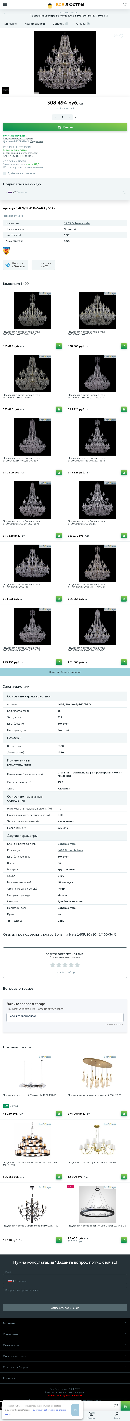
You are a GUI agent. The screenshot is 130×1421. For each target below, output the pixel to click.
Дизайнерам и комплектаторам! (20, 153)
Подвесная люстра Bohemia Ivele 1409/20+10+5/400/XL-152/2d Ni (21, 649)
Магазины (65, 1323)
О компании (65, 1334)
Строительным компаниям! (18, 155)
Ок (75, 1410)
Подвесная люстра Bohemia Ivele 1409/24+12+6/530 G (86, 333)
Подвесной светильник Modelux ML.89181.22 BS (94, 1095)
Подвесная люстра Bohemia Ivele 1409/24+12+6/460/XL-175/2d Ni (86, 396)
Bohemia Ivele (67, 843)
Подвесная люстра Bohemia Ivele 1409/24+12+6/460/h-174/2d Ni (21, 459)
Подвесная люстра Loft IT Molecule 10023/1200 (29, 1095)
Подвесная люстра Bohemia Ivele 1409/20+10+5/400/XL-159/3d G (86, 586)
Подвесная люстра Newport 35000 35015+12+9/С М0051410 (31, 1163)
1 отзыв (14, 1105)
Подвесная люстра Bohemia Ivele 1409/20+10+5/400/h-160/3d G (86, 649)
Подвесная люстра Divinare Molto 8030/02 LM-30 (30, 1225)
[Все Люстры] (65, 4)
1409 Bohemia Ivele (77, 223)
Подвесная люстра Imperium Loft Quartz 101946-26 (97, 1225)
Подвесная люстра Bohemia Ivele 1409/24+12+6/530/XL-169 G (21, 333)
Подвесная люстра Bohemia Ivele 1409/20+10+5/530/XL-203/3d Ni (86, 459)
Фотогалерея (65, 1345)
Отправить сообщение (65, 1307)
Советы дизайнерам (65, 1367)
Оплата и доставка (65, 1356)
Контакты (65, 1378)
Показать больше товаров (65, 672)
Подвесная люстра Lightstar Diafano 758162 (92, 1162)
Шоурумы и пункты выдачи (18, 138)
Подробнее (36, 141)
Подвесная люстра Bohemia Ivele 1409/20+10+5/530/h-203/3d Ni (21, 522)
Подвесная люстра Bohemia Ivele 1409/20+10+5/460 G (21, 586)
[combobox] (9, 192)
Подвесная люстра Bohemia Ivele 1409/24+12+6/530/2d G (21, 396)
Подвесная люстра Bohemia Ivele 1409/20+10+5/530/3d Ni (86, 522)
